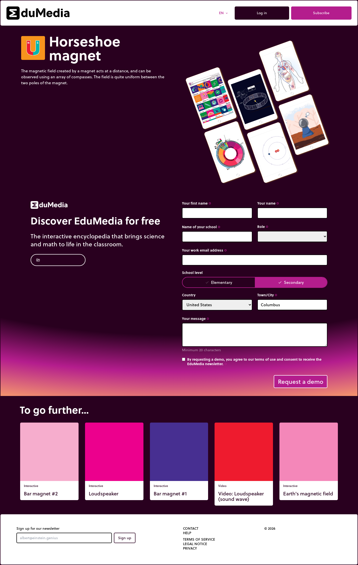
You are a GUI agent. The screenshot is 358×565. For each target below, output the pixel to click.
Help (187, 532)
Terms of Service (199, 539)
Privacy (190, 548)
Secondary (291, 282)
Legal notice (195, 543)
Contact (190, 528)
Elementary (218, 282)
